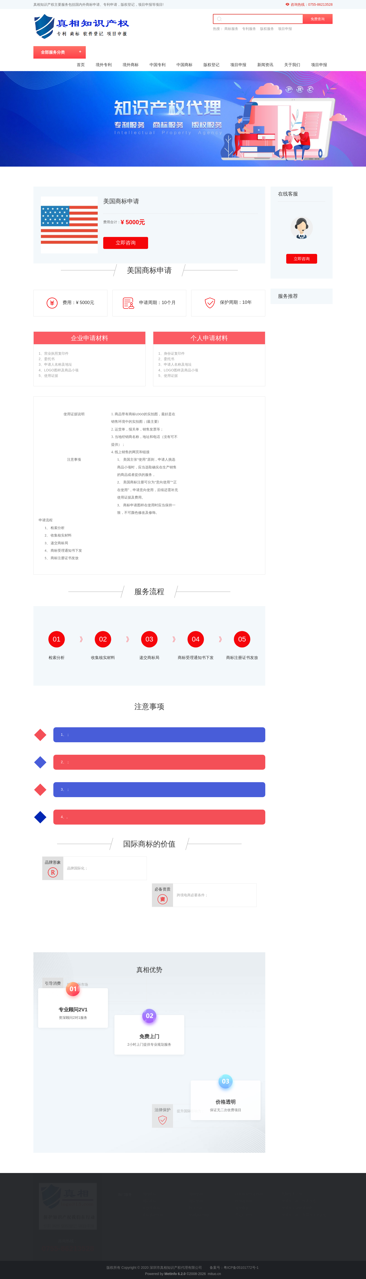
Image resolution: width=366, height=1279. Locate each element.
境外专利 (104, 65)
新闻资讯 (265, 65)
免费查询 (318, 19)
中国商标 (184, 65)
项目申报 (238, 65)
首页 (81, 65)
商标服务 (231, 29)
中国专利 (158, 65)
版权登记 (211, 65)
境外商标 (131, 65)
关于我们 (292, 65)
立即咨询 (126, 242)
